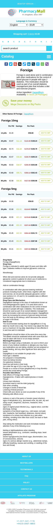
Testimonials (26, 469)
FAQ (26, 476)
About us (26, 456)
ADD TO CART (45, 133)
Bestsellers (26, 463)
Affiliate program (26, 496)
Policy (26, 483)
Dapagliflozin (38, 92)
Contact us (26, 489)
